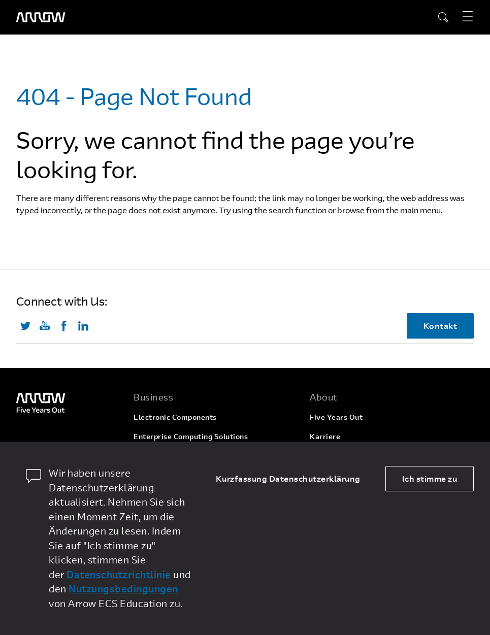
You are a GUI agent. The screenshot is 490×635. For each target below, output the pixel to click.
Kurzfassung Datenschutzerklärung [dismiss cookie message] (288, 478)
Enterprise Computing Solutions (191, 436)
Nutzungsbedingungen (123, 588)
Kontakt (440, 325)
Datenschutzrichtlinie (119, 574)
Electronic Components (175, 417)
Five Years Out (336, 417)
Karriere (325, 436)
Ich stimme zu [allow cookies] (430, 478)
